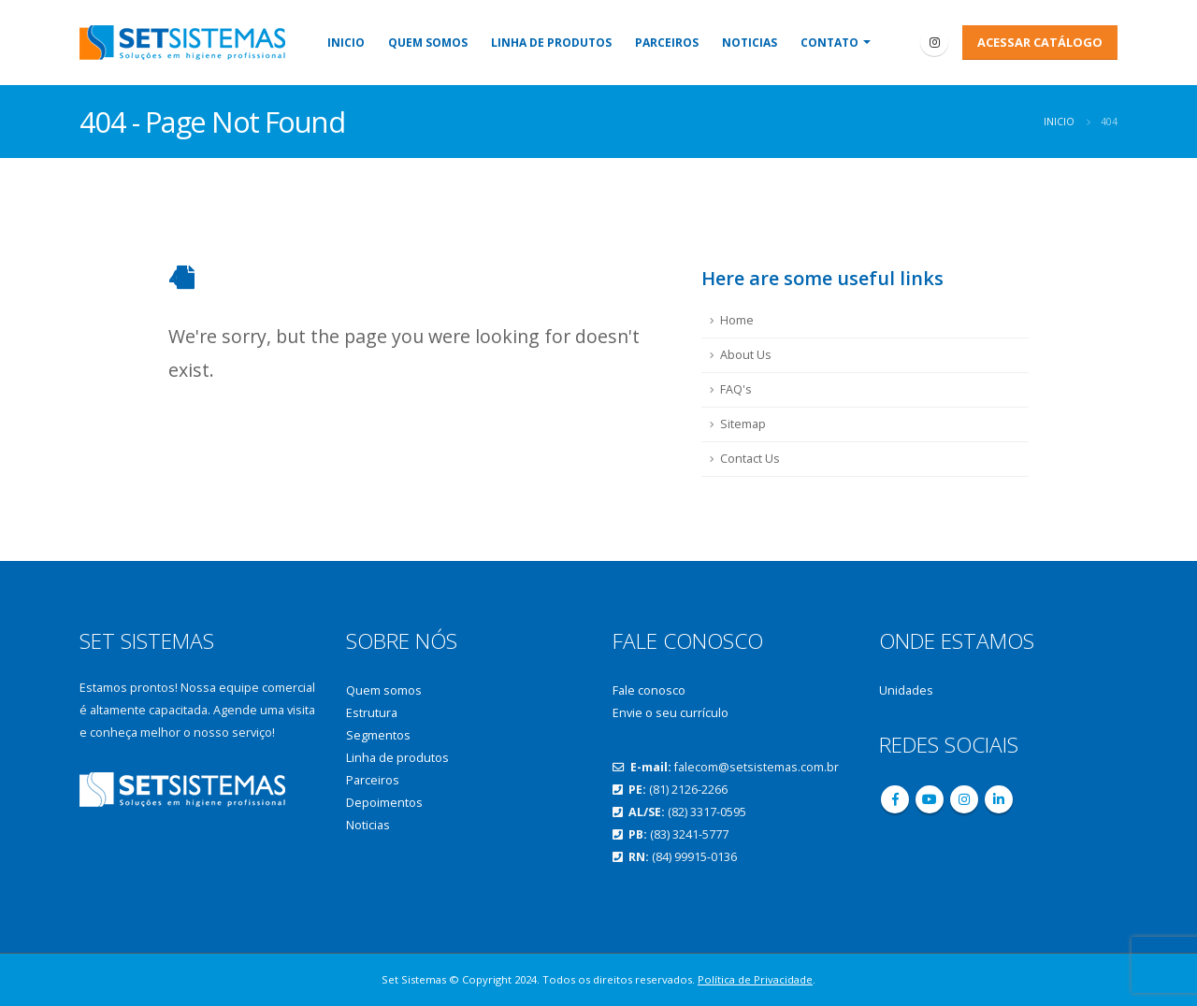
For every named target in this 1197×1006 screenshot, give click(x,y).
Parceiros (667, 42)
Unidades (906, 690)
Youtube (930, 799)
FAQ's (736, 389)
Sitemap (743, 424)
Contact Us (750, 459)
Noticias (749, 42)
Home (737, 320)
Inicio (346, 42)
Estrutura (371, 713)
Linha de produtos (551, 42)
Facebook (895, 799)
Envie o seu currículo (670, 713)
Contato (829, 42)
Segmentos (378, 735)
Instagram (964, 799)
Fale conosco (649, 690)
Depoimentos (384, 803)
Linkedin (999, 799)
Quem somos (428, 42)
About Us (746, 355)
